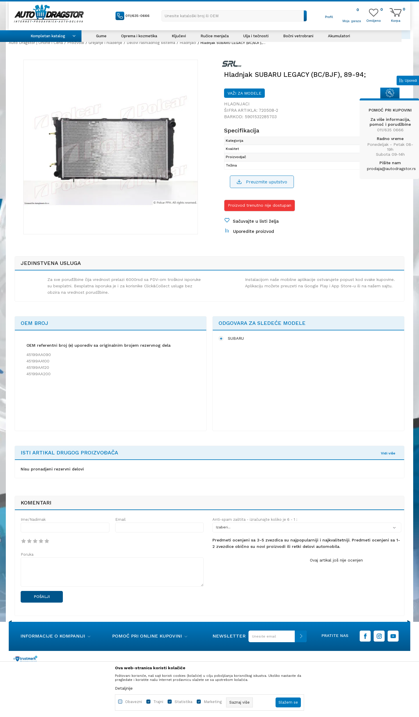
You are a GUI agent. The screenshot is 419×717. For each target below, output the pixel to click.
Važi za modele (244, 93)
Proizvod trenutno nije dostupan (259, 205)
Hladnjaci (188, 42)
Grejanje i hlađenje (105, 42)
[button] (234, 16)
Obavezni (133, 702)
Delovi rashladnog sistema (151, 42)
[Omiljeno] (373, 20)
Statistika (183, 702)
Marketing (213, 702)
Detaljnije (124, 688)
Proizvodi (75, 42)
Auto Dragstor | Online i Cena (36, 42)
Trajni (158, 702)
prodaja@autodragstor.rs (391, 168)
